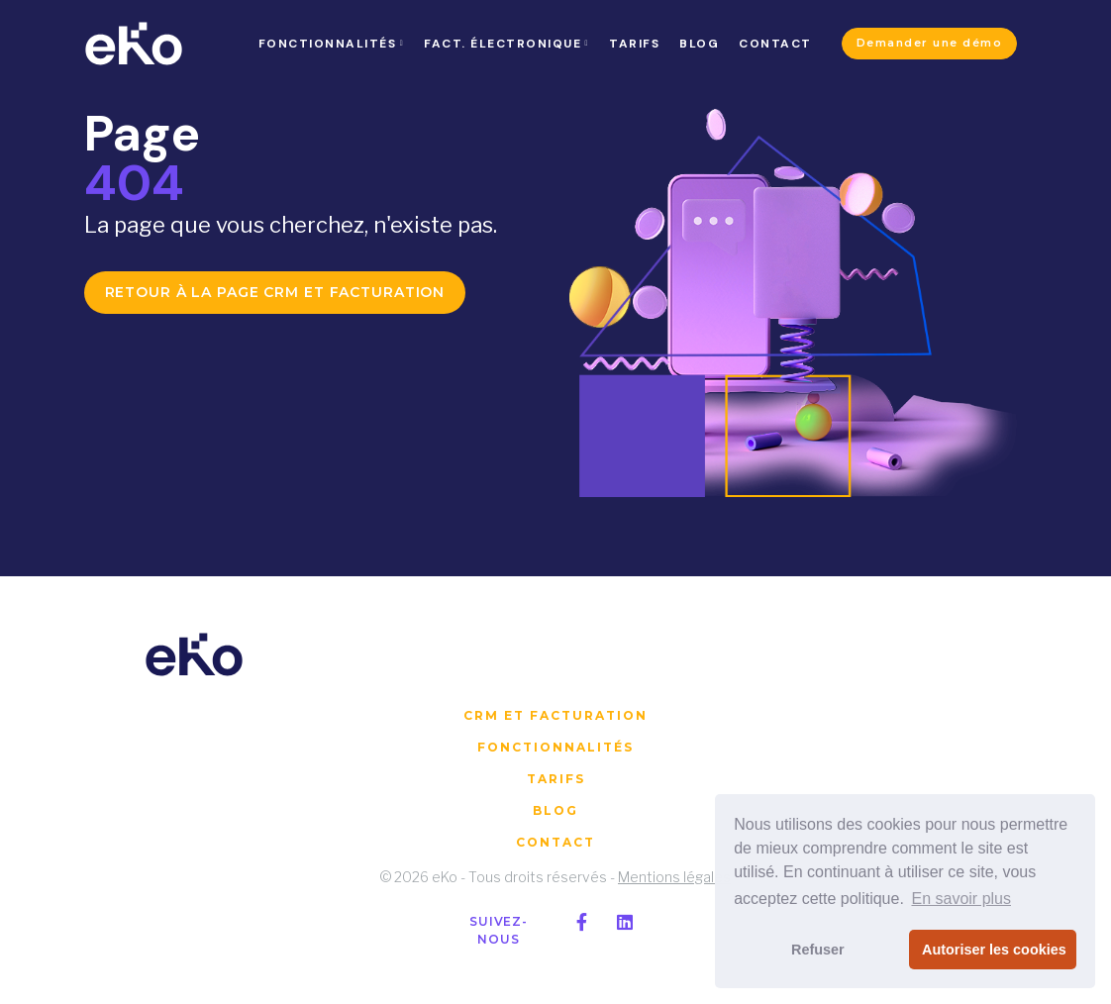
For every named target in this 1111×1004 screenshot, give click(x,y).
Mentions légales (674, 876)
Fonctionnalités (555, 747)
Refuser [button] (818, 949)
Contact (555, 842)
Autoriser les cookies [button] (994, 949)
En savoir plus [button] (961, 898)
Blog (555, 810)
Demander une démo (930, 43)
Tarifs (556, 778)
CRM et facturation (555, 715)
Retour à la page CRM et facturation (275, 292)
